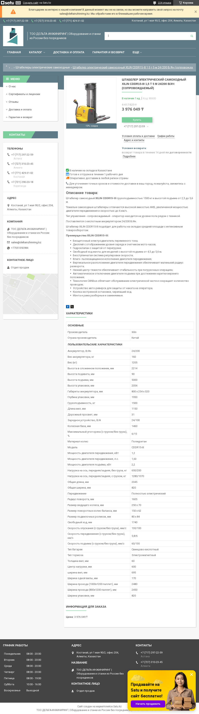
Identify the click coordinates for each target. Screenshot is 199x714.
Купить (137, 119)
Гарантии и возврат (20, 117)
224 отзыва (164, 2)
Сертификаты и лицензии (24, 94)
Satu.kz (117, 706)
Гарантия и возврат (108, 52)
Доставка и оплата (68, 52)
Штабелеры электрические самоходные (43, 67)
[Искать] (192, 36)
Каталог (35, 52)
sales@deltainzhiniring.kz (26, 242)
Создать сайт (30, 2)
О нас (12, 86)
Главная (14, 52)
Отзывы (13, 101)
